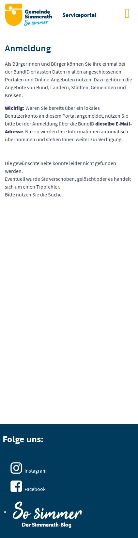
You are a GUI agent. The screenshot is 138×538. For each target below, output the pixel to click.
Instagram (35, 470)
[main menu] (127, 13)
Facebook (35, 489)
